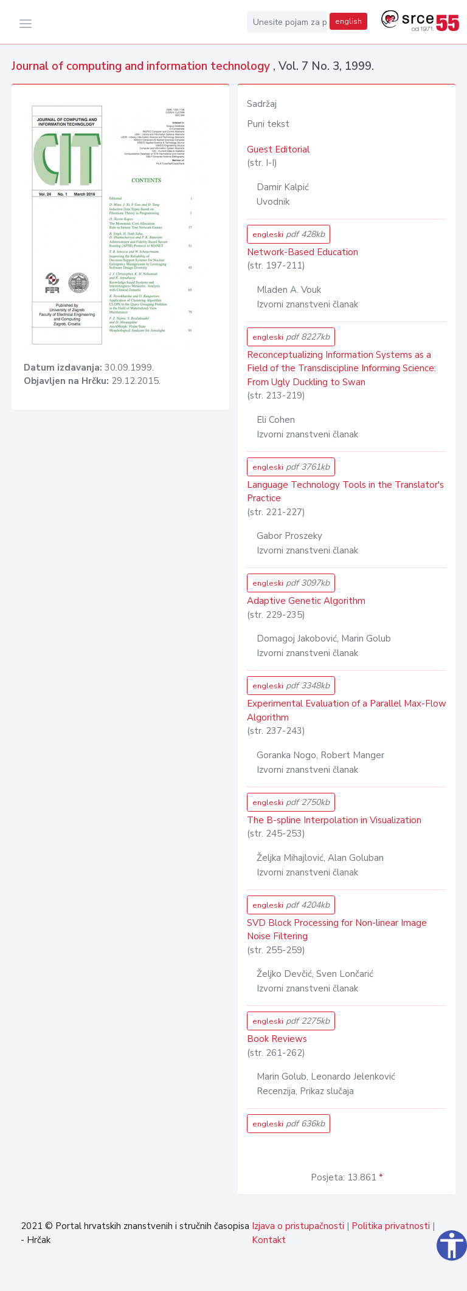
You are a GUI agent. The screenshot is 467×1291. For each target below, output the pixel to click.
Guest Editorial (278, 149)
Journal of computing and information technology (142, 66)
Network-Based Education (302, 252)
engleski (288, 234)
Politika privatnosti (390, 1226)
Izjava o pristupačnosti (298, 1226)
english (348, 21)
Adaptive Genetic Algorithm (306, 601)
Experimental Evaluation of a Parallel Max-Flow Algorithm (346, 710)
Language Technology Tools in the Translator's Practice (345, 492)
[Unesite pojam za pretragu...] (287, 21)
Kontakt (269, 1240)
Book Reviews (277, 1039)
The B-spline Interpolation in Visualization (334, 820)
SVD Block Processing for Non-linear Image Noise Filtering (337, 930)
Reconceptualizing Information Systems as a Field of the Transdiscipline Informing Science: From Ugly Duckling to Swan (341, 368)
